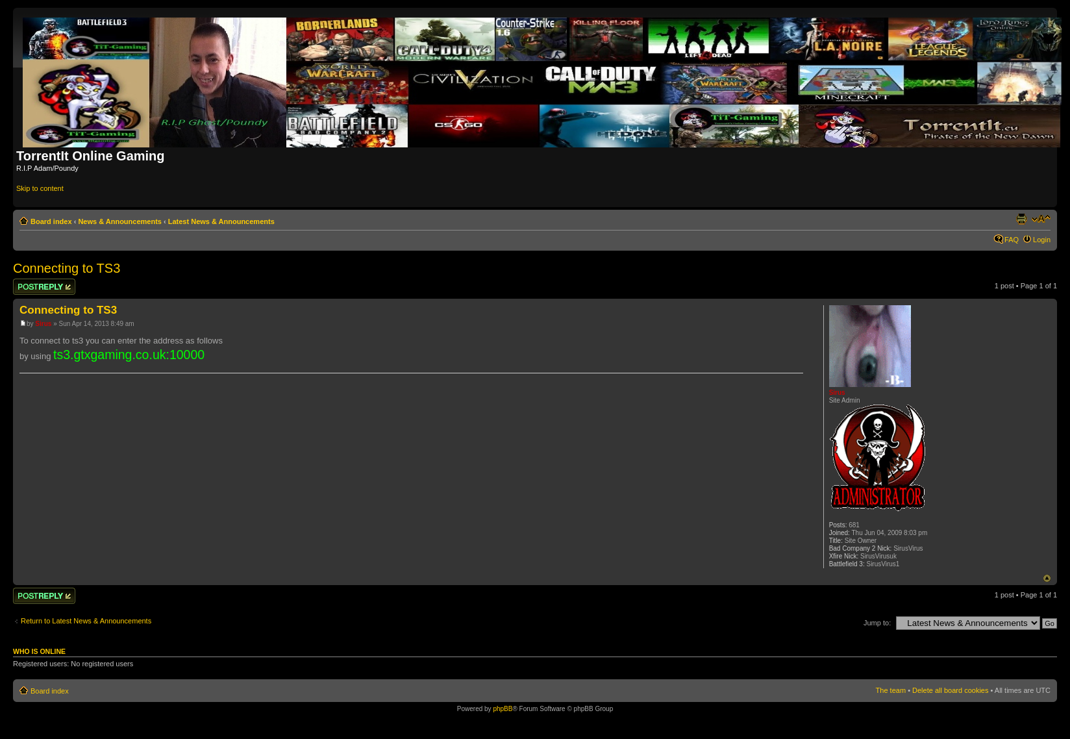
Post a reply (44, 287)
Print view (1021, 219)
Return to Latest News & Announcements (86, 621)
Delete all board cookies (950, 690)
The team (891, 690)
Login (1042, 240)
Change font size (1041, 219)
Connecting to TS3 (66, 268)
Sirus (43, 323)
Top (1047, 578)
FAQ (1011, 240)
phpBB (502, 708)
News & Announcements (120, 221)
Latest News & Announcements (221, 221)
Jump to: (877, 623)
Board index (51, 221)
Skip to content (40, 188)
